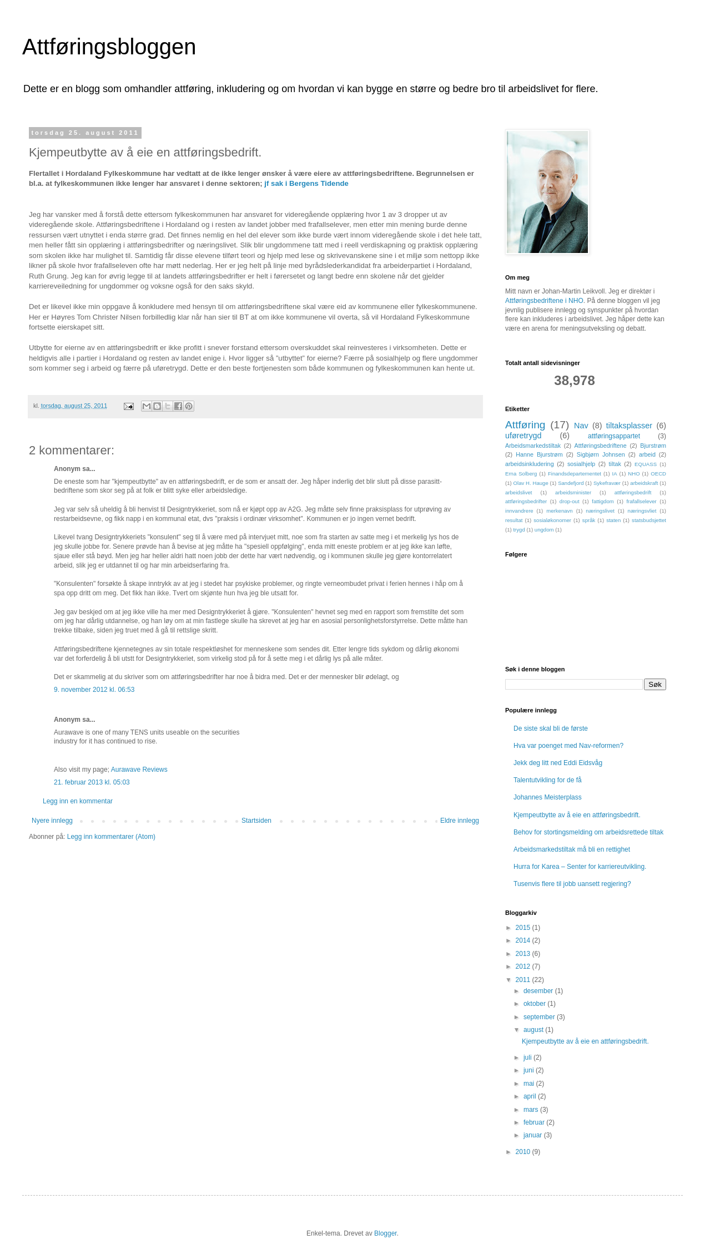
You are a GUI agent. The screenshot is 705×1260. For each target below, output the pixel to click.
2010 (524, 1152)
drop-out (570, 501)
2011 (524, 980)
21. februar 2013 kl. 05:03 (92, 782)
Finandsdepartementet (574, 473)
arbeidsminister (573, 492)
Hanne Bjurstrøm (539, 454)
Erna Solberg (521, 473)
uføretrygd (523, 435)
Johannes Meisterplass (547, 797)
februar (534, 1122)
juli (528, 1057)
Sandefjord (570, 483)
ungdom (544, 530)
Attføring (525, 425)
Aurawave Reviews (139, 769)
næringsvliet (642, 511)
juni (529, 1070)
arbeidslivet (518, 492)
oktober (535, 1004)
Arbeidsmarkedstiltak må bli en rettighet (571, 849)
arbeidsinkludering (529, 464)
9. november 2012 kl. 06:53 (94, 690)
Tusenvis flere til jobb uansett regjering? (572, 884)
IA (614, 473)
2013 (524, 954)
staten (613, 520)
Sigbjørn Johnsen (601, 454)
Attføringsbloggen (109, 46)
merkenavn (559, 511)
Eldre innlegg (459, 820)
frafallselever (641, 501)
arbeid (647, 454)
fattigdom (602, 501)
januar (533, 1135)
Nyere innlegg (52, 820)
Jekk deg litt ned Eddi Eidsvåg (557, 763)
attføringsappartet (614, 436)
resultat (513, 520)
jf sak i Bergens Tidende (306, 183)
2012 (524, 966)
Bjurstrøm (653, 445)
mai (529, 1083)
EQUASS (645, 464)
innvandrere (519, 511)
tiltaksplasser (629, 425)
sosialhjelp (581, 464)
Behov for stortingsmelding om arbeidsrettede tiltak (588, 832)
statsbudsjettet (649, 520)
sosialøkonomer (552, 520)
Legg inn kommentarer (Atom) (111, 837)
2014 (524, 940)
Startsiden (256, 820)
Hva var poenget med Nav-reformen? (568, 746)
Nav (581, 425)
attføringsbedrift (633, 492)
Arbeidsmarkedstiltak (533, 445)
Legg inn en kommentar (78, 801)
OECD (658, 473)
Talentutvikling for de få (547, 780)
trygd (519, 530)
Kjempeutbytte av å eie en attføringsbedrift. (577, 815)
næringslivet (600, 511)
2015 (524, 928)
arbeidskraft (644, 483)
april (530, 1096)
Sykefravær (607, 483)
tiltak (615, 464)
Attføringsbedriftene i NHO (544, 301)
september (540, 1017)
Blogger (385, 1233)
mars (531, 1110)
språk (588, 520)
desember (539, 991)
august (534, 1030)
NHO (633, 473)
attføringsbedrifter (526, 501)
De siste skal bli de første (550, 728)
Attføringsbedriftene (601, 445)
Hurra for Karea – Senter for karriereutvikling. (579, 867)
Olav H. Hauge (530, 483)
